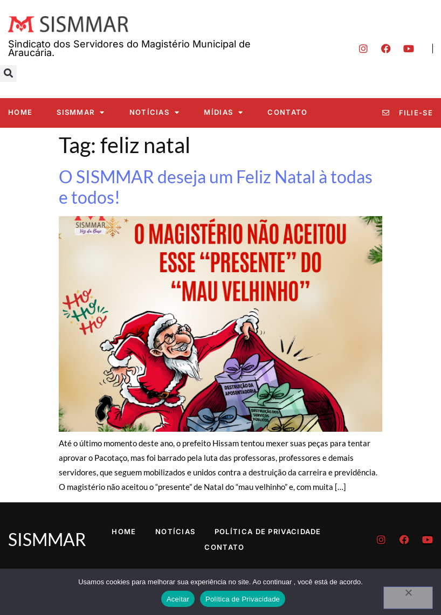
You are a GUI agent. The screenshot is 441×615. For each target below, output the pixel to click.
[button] (8, 73)
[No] (408, 597)
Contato (287, 112)
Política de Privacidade (268, 531)
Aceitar (178, 599)
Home (20, 112)
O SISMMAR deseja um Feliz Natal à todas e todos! (216, 187)
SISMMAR (81, 112)
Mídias (223, 112)
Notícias (154, 112)
